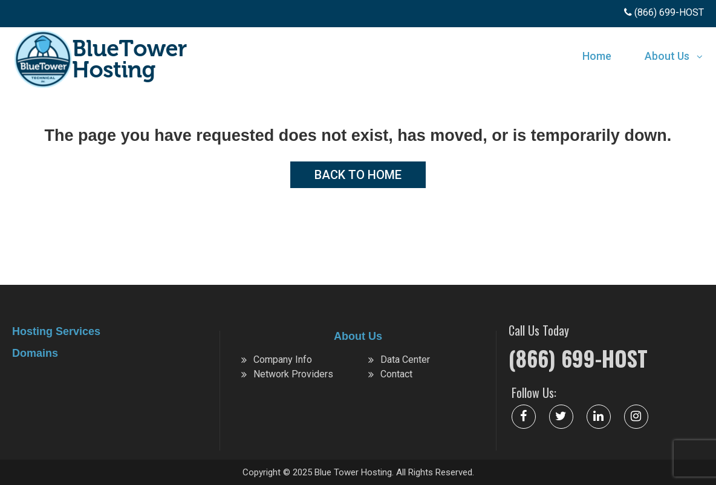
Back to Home (358, 175)
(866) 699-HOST (578, 358)
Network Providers (293, 374)
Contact (396, 374)
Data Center (405, 359)
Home (596, 56)
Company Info (282, 359)
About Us (667, 56)
